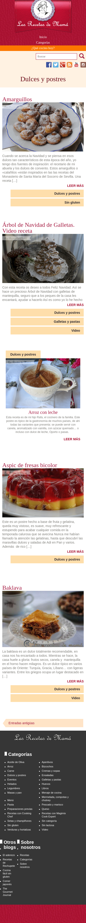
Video (75, 330)
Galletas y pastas (67, 321)
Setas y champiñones (19, 820)
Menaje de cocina (51, 792)
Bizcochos (47, 766)
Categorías (26, 859)
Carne (10, 770)
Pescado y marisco (52, 804)
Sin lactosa (48, 825)
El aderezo (9, 855)
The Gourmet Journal (8, 891)
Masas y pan (14, 792)
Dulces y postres (67, 193)
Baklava (12, 588)
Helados (12, 784)
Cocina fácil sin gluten (7, 873)
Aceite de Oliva (15, 762)
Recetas (24, 855)
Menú (10, 800)
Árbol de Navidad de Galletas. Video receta (38, 228)
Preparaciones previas (19, 809)
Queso (45, 809)
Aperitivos (47, 762)
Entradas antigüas (21, 723)
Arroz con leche (43, 412)
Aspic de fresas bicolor (29, 465)
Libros (45, 788)
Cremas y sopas (51, 770)
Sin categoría (49, 820)
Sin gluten (72, 202)
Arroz (10, 766)
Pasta (10, 804)
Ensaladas (47, 775)
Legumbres (13, 788)
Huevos (46, 784)
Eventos (12, 779)
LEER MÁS (75, 185)
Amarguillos (17, 99)
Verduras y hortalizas (19, 829)
